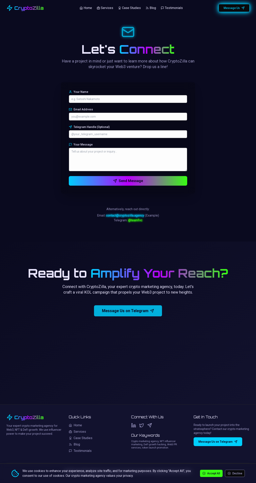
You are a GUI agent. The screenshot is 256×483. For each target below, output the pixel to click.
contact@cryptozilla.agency (125, 216)
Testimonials (172, 7)
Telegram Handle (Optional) (89, 127)
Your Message (81, 145)
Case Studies (129, 7)
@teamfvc (135, 221)
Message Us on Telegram (128, 312)
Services (105, 7)
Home (86, 7)
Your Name (78, 92)
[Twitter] (141, 425)
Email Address (81, 110)
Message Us (234, 7)
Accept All (211, 473)
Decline (235, 473)
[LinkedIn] (133, 425)
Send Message (128, 181)
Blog (151, 7)
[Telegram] (149, 425)
